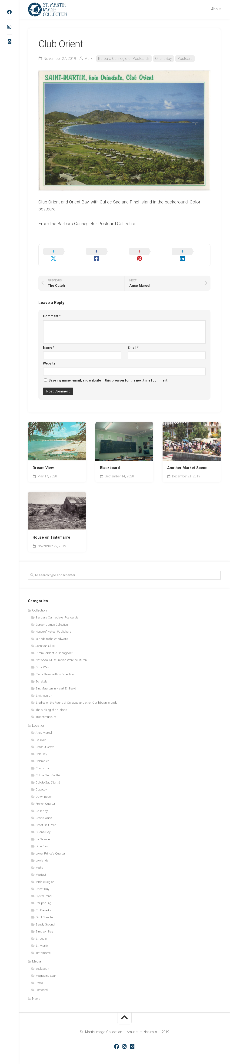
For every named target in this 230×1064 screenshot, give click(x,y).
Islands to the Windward (52, 632)
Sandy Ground (45, 917)
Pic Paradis (43, 903)
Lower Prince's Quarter (50, 846)
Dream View (43, 461)
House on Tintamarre (51, 530)
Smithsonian (44, 688)
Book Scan (42, 961)
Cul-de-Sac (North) (48, 775)
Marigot (41, 868)
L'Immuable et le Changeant (54, 646)
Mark (88, 58)
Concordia (42, 761)
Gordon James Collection (52, 617)
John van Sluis (45, 639)
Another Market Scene (187, 461)
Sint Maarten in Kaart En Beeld (56, 681)
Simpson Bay (44, 924)
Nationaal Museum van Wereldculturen (61, 653)
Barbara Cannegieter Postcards (124, 58)
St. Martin (42, 939)
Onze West (43, 660)
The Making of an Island (51, 703)
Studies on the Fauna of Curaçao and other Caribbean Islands (76, 696)
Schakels (41, 674)
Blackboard (110, 461)
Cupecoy (41, 782)
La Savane (43, 832)
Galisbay (42, 804)
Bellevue (41, 733)
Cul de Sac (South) (48, 768)
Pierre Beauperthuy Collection (55, 667)
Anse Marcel (44, 726)
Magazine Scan (46, 969)
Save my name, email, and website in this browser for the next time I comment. (108, 373)
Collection (39, 603)
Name (48, 340)
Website (49, 356)
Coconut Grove (45, 740)
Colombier (42, 754)
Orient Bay (163, 58)
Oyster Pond (44, 889)
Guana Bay (43, 825)
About (216, 9)
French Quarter (45, 797)
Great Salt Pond (46, 818)
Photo (39, 976)
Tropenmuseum (46, 710)
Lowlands (42, 853)
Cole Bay (41, 747)
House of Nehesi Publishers (53, 625)
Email (133, 340)
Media (36, 954)
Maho (39, 860)
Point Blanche (44, 910)
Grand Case (44, 811)
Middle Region (45, 875)
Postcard (185, 58)
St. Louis (41, 931)
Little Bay (42, 839)
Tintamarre (43, 946)
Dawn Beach (44, 789)
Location (38, 718)
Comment (52, 309)
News (36, 991)
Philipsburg (43, 896)
